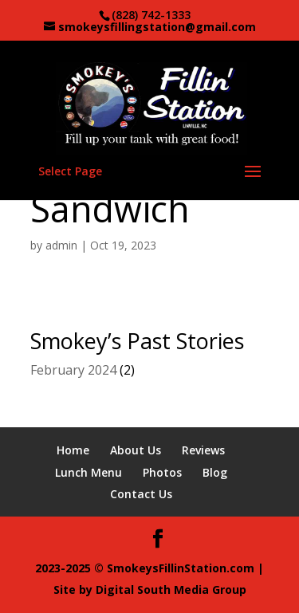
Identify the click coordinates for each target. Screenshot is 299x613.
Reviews (203, 450)
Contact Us (141, 493)
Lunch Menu (88, 472)
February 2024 (73, 370)
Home (73, 450)
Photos (162, 472)
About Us (135, 450)
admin (61, 245)
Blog (215, 472)
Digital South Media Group (171, 589)
